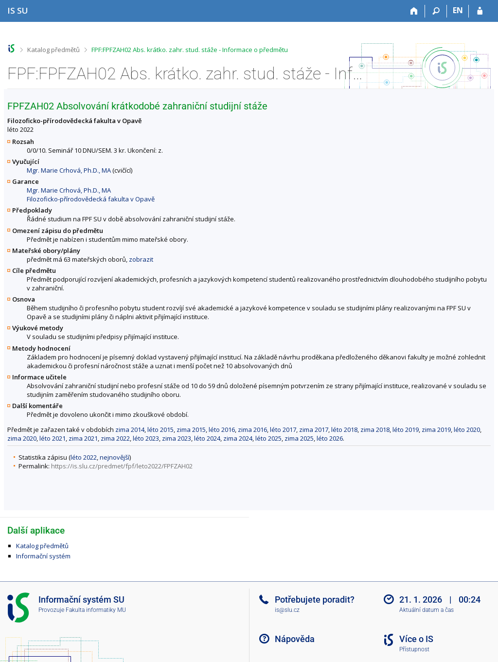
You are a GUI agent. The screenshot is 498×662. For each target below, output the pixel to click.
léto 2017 (283, 429)
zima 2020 (21, 438)
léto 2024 (207, 438)
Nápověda (295, 639)
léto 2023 (146, 438)
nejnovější (114, 457)
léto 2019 (405, 429)
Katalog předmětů (53, 49)
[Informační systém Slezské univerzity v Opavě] (17, 10)
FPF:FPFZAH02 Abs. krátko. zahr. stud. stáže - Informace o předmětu (189, 49)
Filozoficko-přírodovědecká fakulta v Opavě (91, 199)
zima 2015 (191, 429)
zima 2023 (176, 438)
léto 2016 (222, 429)
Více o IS (416, 639)
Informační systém (43, 556)
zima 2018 (375, 429)
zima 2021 (83, 438)
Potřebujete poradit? (315, 599)
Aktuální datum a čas (426, 610)
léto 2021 (52, 438)
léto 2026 (330, 438)
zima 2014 (129, 429)
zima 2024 (237, 438)
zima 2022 (115, 438)
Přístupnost (414, 649)
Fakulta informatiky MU (96, 610)
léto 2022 (84, 457)
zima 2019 (436, 429)
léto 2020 (467, 429)
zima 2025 (299, 438)
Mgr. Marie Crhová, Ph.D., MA (69, 170)
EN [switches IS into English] (458, 10)
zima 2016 (252, 429)
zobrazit (141, 259)
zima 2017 (313, 429)
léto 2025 (268, 438)
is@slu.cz (287, 610)
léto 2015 (160, 429)
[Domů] (414, 11)
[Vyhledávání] (436, 11)
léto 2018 (344, 429)
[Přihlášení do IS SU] (480, 11)
